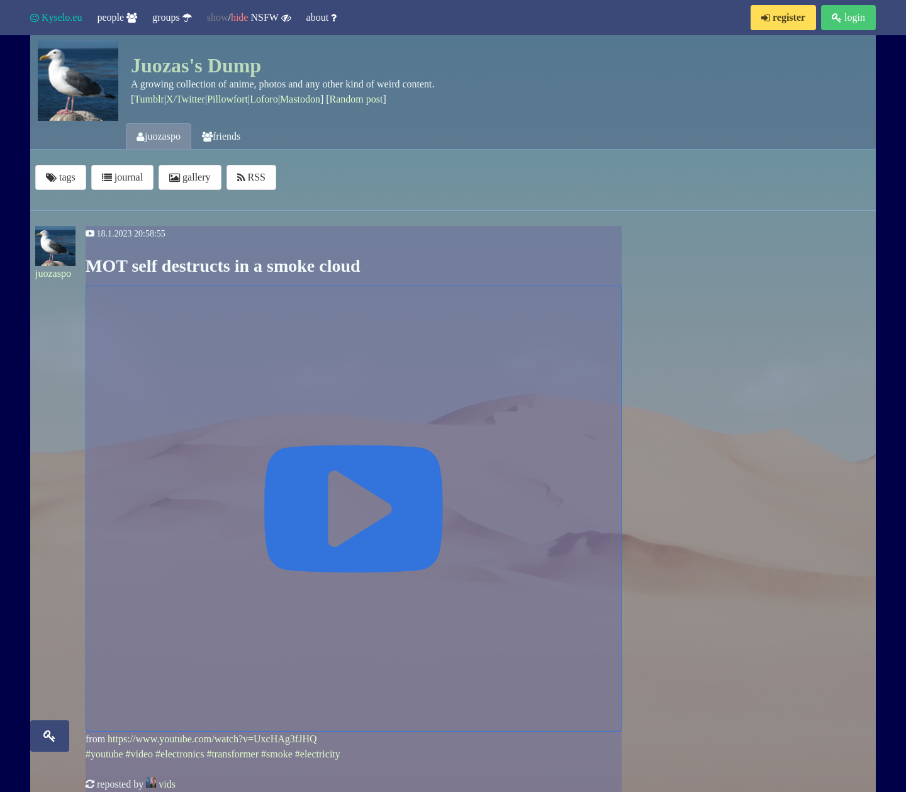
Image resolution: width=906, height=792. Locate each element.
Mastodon (300, 99)
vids (167, 784)
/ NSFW (249, 17)
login (848, 17)
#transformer (232, 754)
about (321, 17)
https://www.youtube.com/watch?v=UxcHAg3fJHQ (212, 738)
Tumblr (149, 99)
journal (122, 177)
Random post (356, 99)
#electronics (179, 754)
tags (61, 177)
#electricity (317, 754)
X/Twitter (185, 99)
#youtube (104, 754)
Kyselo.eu (56, 17)
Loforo (263, 99)
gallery (189, 177)
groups (172, 17)
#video (140, 754)
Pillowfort (227, 99)
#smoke (277, 754)
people (117, 17)
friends (221, 136)
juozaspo (159, 136)
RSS (251, 177)
